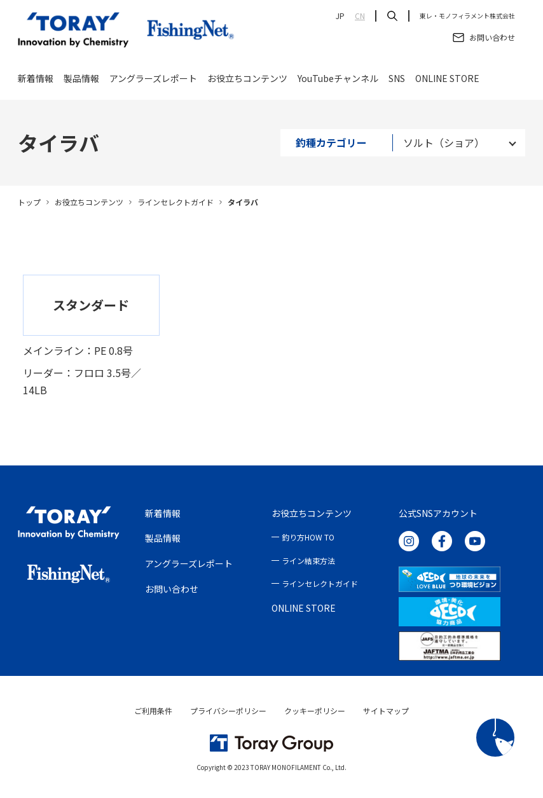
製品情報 (81, 84)
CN (360, 16)
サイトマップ (386, 710)
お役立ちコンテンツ (247, 84)
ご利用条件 (153, 710)
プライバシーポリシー (228, 710)
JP (340, 16)
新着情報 (35, 84)
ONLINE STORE (447, 84)
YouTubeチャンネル (338, 84)
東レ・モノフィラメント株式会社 (467, 16)
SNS (396, 84)
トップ (29, 201)
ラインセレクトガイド (175, 201)
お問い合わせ (171, 588)
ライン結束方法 (308, 560)
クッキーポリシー (314, 710)
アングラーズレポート (153, 84)
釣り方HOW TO (308, 537)
